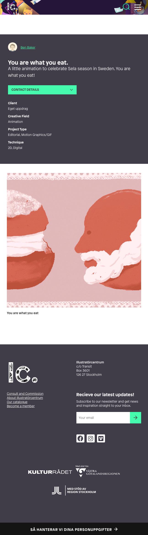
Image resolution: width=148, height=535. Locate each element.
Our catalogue (17, 402)
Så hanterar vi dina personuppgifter (71, 529)
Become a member (21, 406)
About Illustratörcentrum (25, 398)
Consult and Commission (25, 394)
